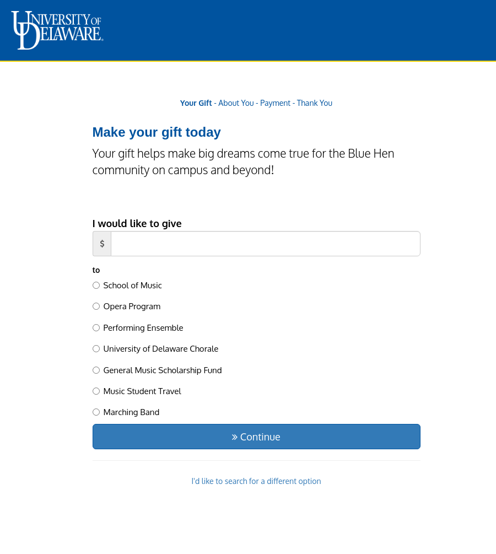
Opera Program (127, 306)
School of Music (127, 285)
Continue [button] (256, 437)
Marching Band (126, 412)
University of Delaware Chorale (156, 348)
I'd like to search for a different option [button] (256, 481)
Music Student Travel (137, 391)
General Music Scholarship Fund (157, 370)
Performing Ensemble (138, 327)
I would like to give (137, 223)
